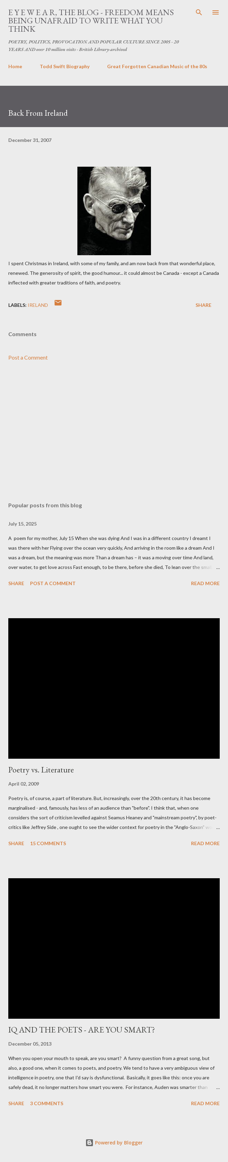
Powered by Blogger (114, 1142)
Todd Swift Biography (64, 66)
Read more (205, 583)
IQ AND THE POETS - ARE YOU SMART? (81, 1029)
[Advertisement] (114, 431)
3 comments (46, 1103)
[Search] (199, 12)
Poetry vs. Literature (41, 769)
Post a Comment (28, 357)
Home (15, 66)
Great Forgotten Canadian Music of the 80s (157, 66)
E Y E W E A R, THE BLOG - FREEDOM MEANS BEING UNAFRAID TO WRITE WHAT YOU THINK (91, 20)
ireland (38, 305)
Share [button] (203, 305)
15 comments (48, 843)
